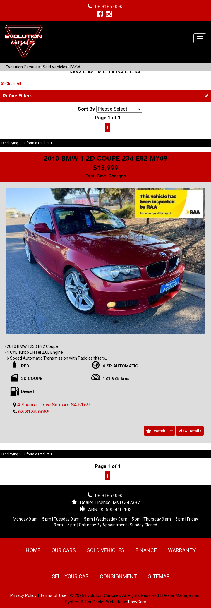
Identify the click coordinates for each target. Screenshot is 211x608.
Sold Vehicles (55, 67)
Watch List (163, 431)
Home (33, 550)
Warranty (182, 550)
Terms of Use (54, 595)
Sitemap (159, 576)
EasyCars (137, 601)
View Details (190, 431)
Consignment (118, 576)
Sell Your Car (70, 576)
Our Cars (64, 550)
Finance (146, 550)
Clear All (13, 83)
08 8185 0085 (109, 6)
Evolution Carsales (23, 67)
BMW (75, 67)
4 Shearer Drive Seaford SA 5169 (53, 405)
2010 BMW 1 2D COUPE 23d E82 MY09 (105, 159)
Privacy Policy (24, 595)
